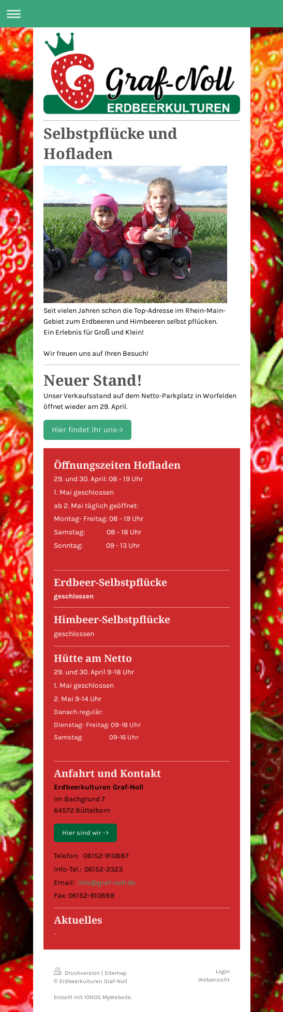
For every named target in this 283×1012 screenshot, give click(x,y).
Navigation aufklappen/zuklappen (141, 14)
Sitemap (116, 973)
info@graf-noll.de (106, 882)
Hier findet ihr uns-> (87, 429)
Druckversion (77, 973)
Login (223, 971)
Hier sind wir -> (85, 832)
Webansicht (214, 979)
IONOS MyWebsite (107, 997)
